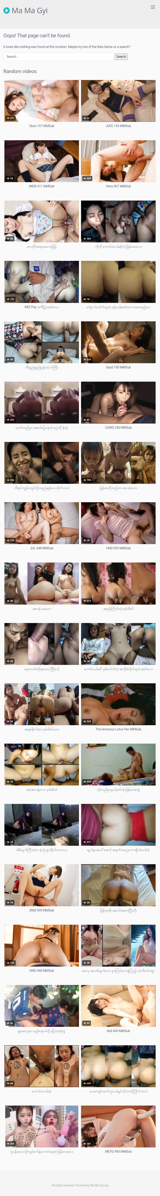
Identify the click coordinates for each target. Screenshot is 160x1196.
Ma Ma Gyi (25, 10)
